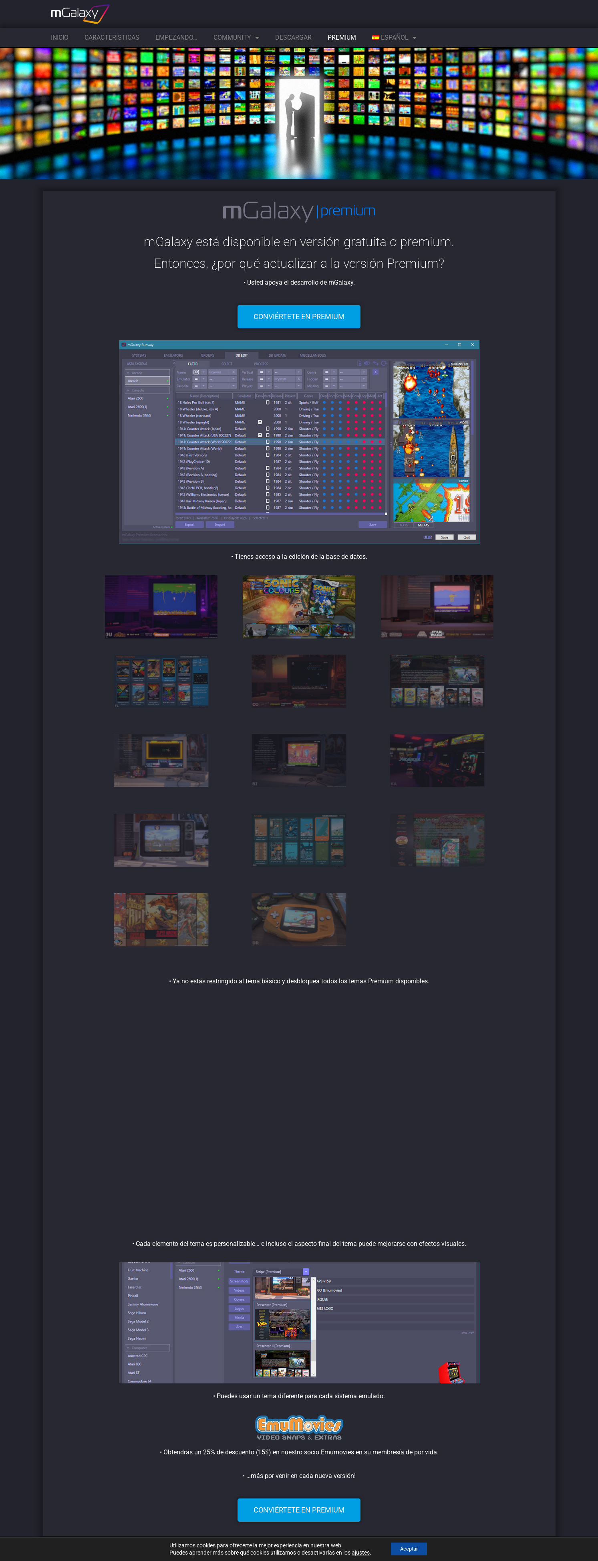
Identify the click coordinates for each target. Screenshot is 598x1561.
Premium (342, 37)
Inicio (59, 37)
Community (236, 37)
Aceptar (409, 1548)
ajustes (357, 1552)
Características (112, 37)
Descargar (293, 37)
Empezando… (176, 37)
